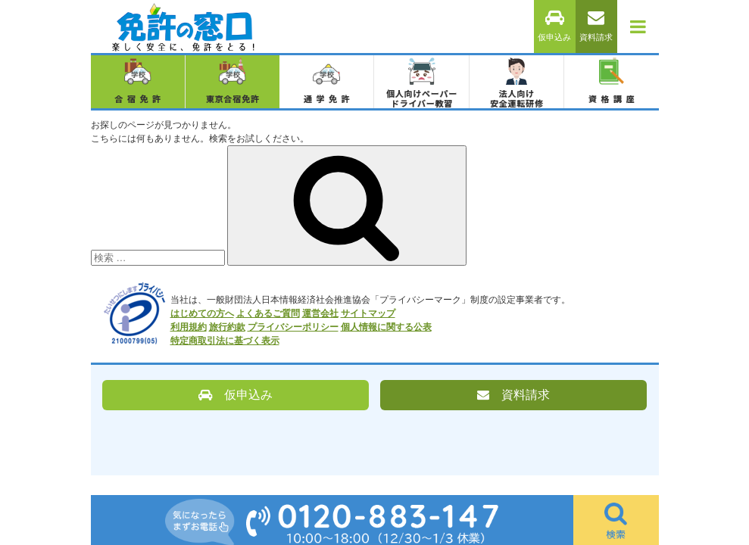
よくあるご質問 (268, 313)
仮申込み (554, 26)
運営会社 (320, 313)
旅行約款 (227, 327)
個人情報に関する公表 (386, 327)
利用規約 (188, 327)
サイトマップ (368, 313)
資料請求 (596, 26)
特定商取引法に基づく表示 (224, 341)
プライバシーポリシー (293, 327)
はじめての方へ (202, 313)
